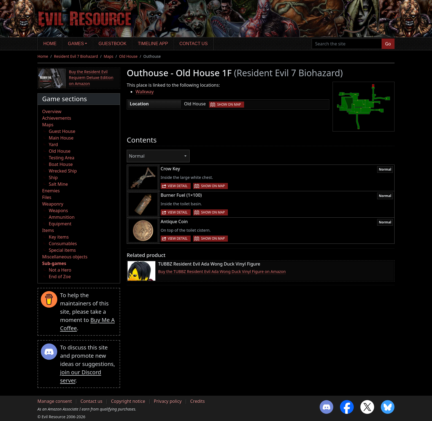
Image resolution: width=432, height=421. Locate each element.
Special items (62, 250)
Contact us (193, 43)
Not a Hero (60, 270)
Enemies (51, 191)
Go (388, 44)
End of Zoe (60, 277)
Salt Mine (58, 184)
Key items (59, 237)
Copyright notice (128, 401)
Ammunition (62, 217)
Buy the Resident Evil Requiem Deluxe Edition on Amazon (91, 77)
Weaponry (52, 204)
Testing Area (61, 158)
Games (76, 43)
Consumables (63, 243)
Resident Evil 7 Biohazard (76, 56)
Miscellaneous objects (64, 257)
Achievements (56, 118)
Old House (128, 56)
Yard (53, 144)
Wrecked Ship (63, 171)
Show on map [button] (229, 104)
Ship (53, 177)
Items (48, 230)
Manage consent (54, 401)
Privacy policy (168, 401)
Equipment (60, 224)
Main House (61, 138)
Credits (197, 401)
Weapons (58, 210)
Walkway (145, 92)
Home (49, 43)
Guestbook (112, 43)
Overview (51, 111)
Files (46, 197)
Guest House (62, 131)
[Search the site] (347, 44)
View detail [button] (178, 186)
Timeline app (153, 43)
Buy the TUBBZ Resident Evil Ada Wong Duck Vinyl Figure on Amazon (222, 271)
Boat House (61, 164)
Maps (108, 56)
